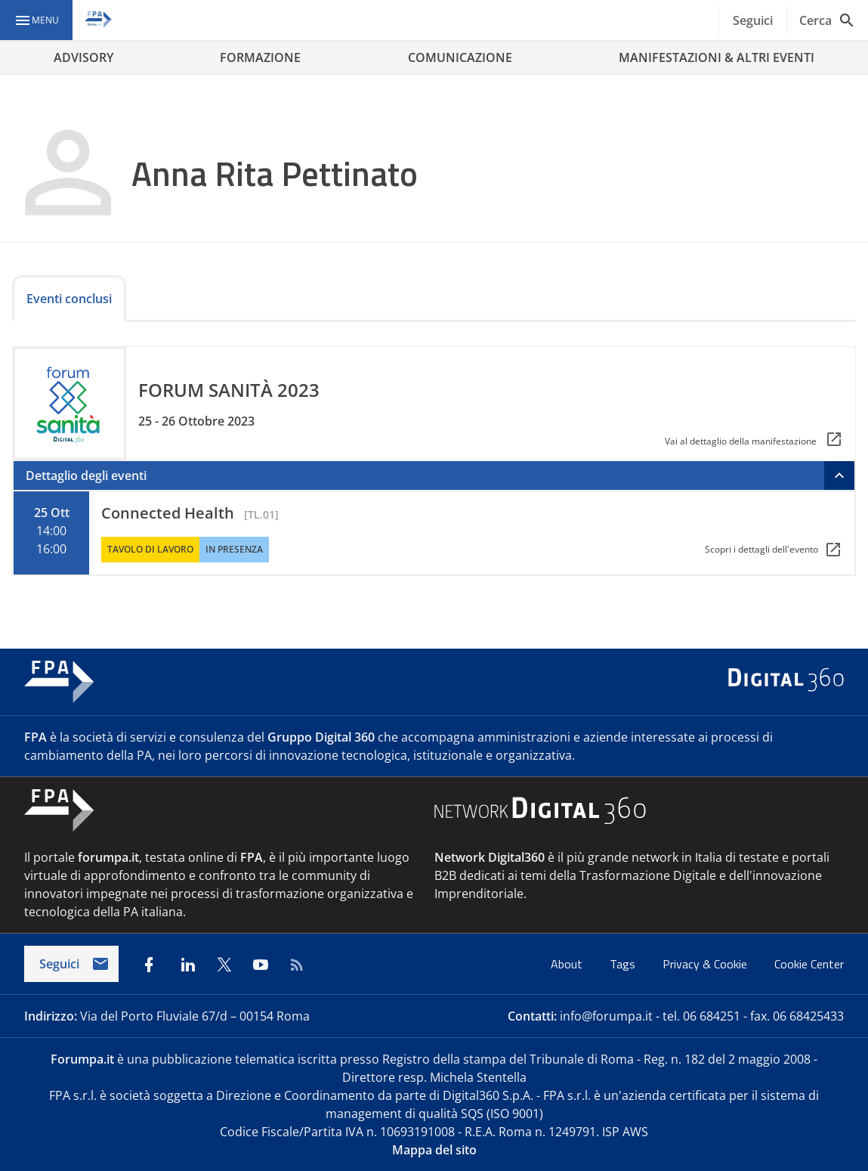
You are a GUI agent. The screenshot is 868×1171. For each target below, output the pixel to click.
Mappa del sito (434, 1150)
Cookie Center (809, 964)
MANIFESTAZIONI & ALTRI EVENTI (716, 57)
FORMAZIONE (260, 57)
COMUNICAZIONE (460, 57)
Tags (624, 964)
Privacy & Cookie (706, 964)
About (568, 964)
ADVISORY (83, 57)
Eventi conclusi (69, 298)
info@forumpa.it (606, 1016)
